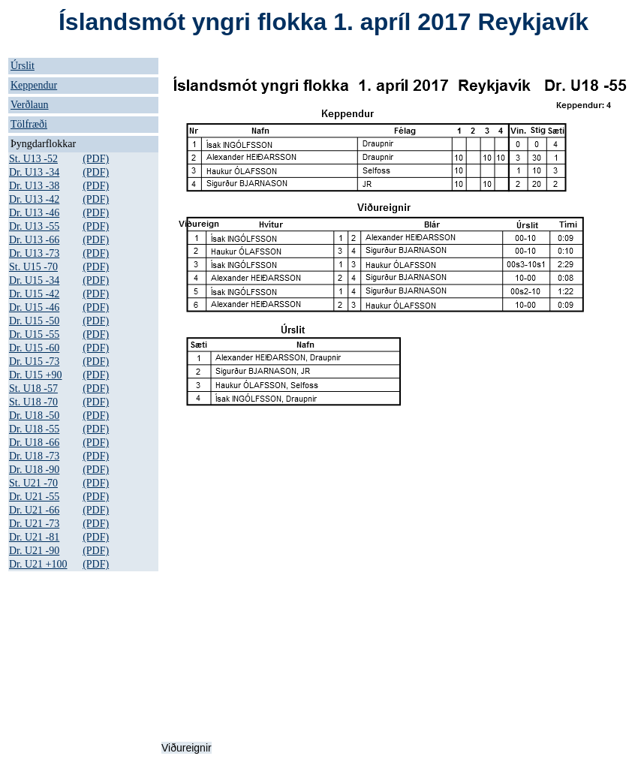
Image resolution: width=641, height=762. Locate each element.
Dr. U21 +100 (38, 564)
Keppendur (34, 85)
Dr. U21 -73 (34, 523)
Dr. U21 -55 (34, 496)
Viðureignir (186, 748)
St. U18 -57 (33, 388)
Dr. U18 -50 (34, 415)
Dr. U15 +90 (35, 375)
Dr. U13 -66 (34, 239)
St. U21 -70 (33, 483)
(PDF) (96, 158)
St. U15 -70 (33, 267)
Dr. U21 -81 (34, 537)
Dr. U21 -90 (34, 550)
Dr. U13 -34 (34, 172)
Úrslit (23, 65)
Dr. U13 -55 (34, 226)
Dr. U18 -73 (34, 456)
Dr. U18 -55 (34, 429)
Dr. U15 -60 (34, 348)
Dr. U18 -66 (34, 442)
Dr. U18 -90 (34, 469)
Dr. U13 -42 (34, 199)
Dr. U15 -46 (34, 307)
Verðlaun (30, 104)
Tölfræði (29, 124)
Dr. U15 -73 (34, 361)
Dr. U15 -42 (34, 294)
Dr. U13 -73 (34, 253)
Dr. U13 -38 (34, 185)
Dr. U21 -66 (34, 510)
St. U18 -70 (33, 402)
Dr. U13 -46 (34, 212)
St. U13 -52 (33, 158)
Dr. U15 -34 (34, 280)
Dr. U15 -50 (34, 321)
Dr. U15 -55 (34, 334)
